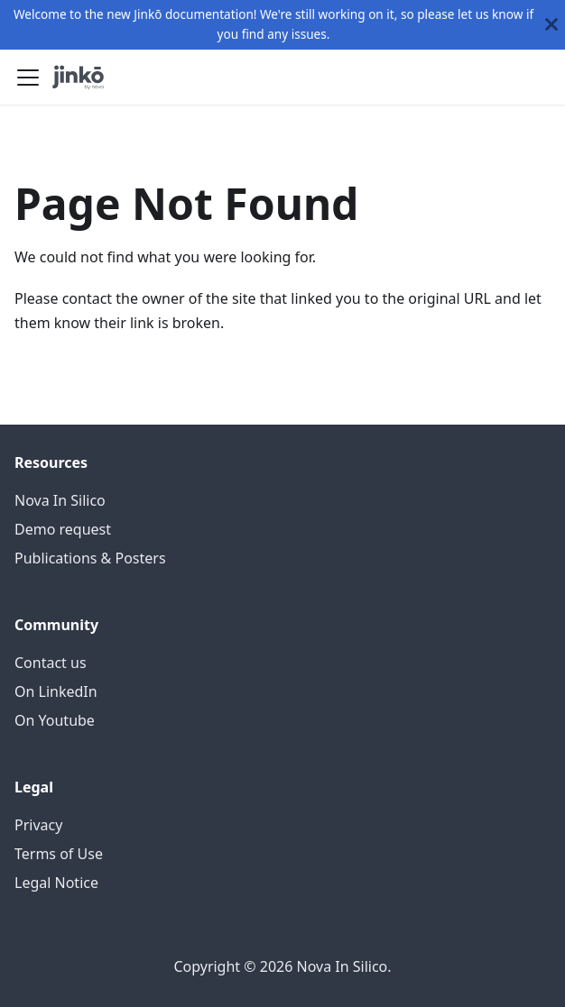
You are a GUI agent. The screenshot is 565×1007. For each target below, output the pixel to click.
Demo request (62, 529)
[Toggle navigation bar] (28, 77)
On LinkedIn (55, 691)
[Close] (551, 25)
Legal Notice (56, 883)
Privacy (38, 825)
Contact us (50, 663)
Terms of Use (58, 854)
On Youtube (54, 720)
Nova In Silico (60, 500)
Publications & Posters (90, 558)
